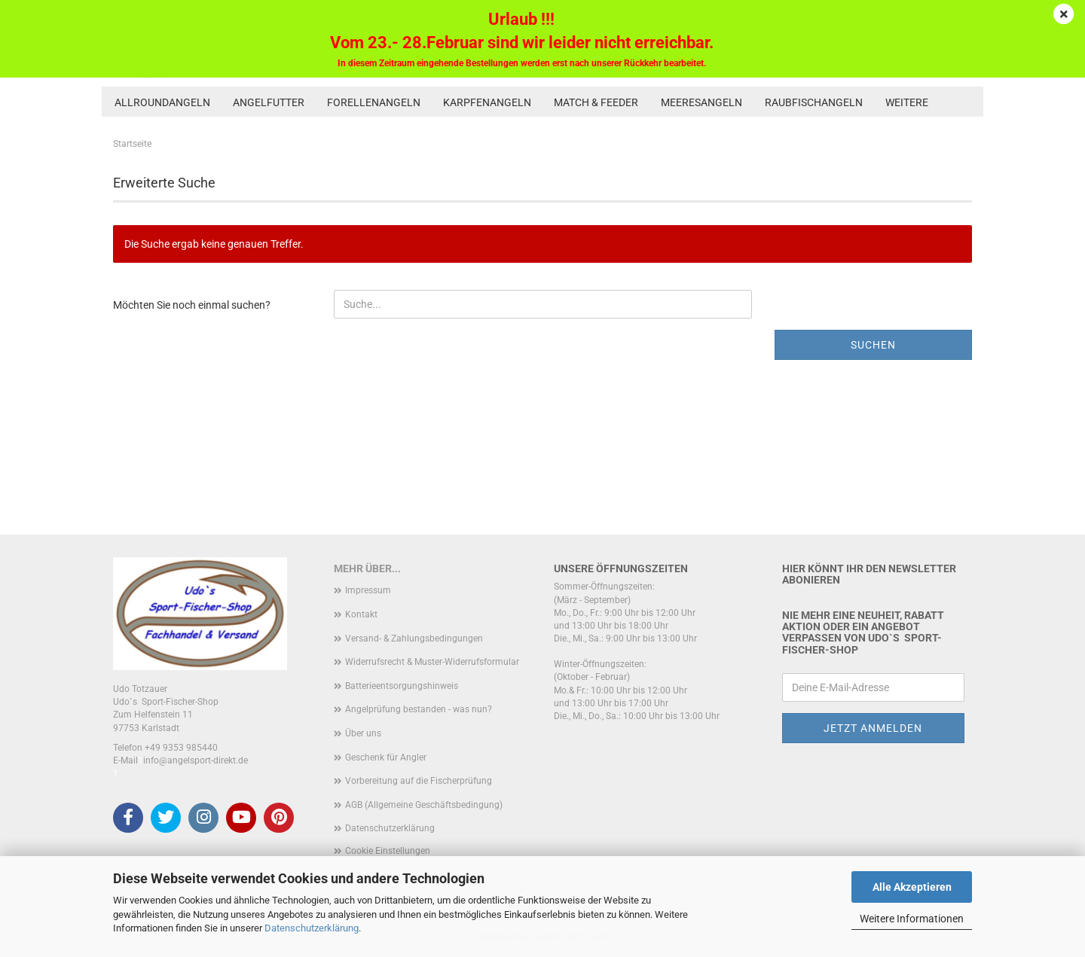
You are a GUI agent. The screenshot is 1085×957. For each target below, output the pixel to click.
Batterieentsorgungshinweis (401, 686)
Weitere (906, 102)
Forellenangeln (373, 102)
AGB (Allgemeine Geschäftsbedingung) (424, 805)
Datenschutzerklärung (311, 928)
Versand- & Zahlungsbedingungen (414, 638)
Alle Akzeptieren (912, 887)
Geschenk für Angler (385, 757)
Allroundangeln (162, 102)
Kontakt (361, 614)
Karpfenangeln (487, 102)
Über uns (363, 733)
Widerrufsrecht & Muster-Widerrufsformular (432, 662)
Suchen (873, 345)
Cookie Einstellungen (387, 851)
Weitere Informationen (912, 919)
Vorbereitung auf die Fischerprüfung (418, 781)
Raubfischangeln (814, 102)
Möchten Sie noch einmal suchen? (191, 305)
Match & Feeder (596, 102)
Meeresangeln (701, 102)
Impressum (368, 590)
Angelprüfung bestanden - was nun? (418, 709)
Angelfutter (268, 102)
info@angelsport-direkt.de (195, 760)
